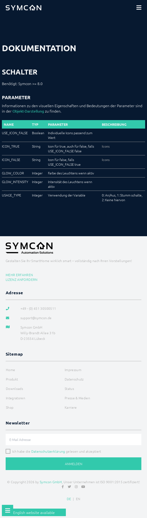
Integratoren (15, 398)
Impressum (73, 369)
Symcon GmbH (51, 481)
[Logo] (23, 7)
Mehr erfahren (19, 274)
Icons (106, 146)
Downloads (14, 388)
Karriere (71, 407)
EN (78, 498)
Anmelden (73, 463)
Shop (9, 407)
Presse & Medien (77, 398)
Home (10, 369)
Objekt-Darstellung (28, 111)
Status (69, 388)
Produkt (12, 379)
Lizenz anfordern (22, 279)
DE (69, 498)
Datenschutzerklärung (48, 451)
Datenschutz (74, 379)
